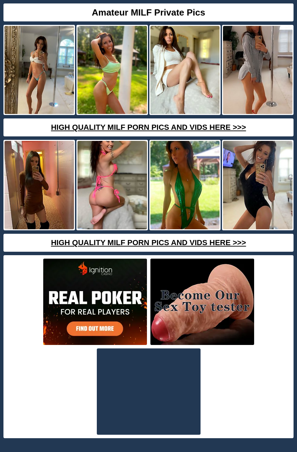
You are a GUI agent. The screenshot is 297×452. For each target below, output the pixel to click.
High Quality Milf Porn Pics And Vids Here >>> (148, 127)
